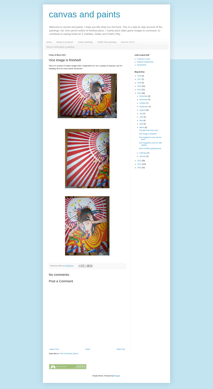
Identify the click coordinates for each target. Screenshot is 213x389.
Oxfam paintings (85, 42)
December (143, 96)
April (141, 124)
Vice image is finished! (148, 134)
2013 (139, 93)
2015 (139, 86)
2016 (139, 83)
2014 (139, 90)
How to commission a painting (60, 47)
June (141, 117)
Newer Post (54, 349)
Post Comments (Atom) (69, 354)
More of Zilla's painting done (150, 148)
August (142, 110)
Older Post (121, 349)
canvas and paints (84, 14)
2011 (139, 164)
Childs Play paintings (107, 42)
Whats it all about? (64, 42)
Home (49, 42)
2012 (139, 161)
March (142, 127)
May (141, 120)
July (141, 113)
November (143, 100)
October (142, 103)
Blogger (117, 376)
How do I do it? (128, 42)
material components (145, 62)
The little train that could (148, 130)
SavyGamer (141, 65)
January (142, 156)
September (144, 107)
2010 (139, 168)
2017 (139, 79)
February (143, 153)
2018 (139, 76)
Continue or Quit (143, 59)
